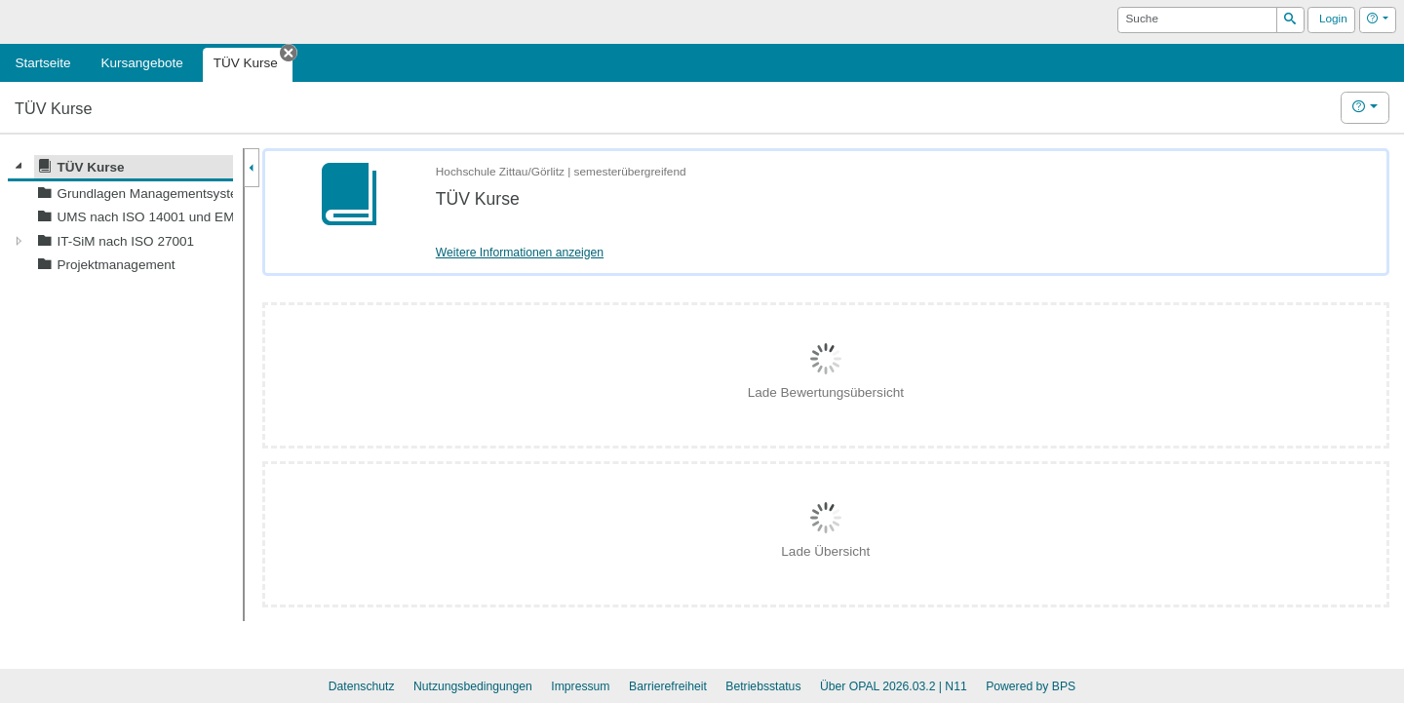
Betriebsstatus (762, 686)
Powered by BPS (1030, 686)
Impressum (580, 686)
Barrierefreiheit (668, 686)
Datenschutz (362, 686)
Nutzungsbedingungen (472, 686)
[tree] (120, 216)
